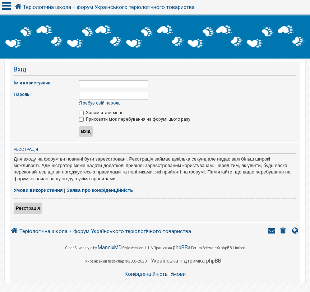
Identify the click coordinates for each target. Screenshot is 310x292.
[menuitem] (283, 231)
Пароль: (22, 94)
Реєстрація (28, 208)
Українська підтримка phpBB (186, 261)
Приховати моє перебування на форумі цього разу (134, 119)
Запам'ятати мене (101, 112)
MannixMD (110, 247)
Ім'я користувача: (32, 82)
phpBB (180, 247)
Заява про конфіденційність (100, 190)
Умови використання (38, 190)
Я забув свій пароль (99, 103)
